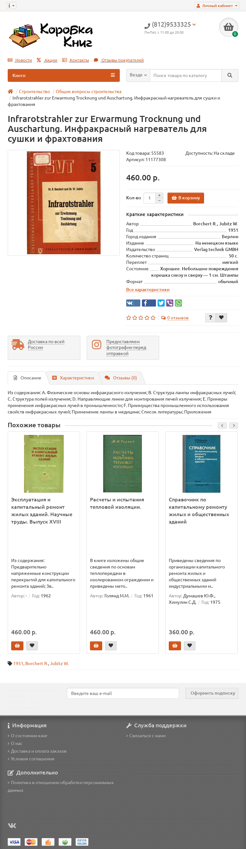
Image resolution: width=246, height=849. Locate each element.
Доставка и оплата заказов (37, 751)
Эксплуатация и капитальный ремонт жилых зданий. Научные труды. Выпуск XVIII (41, 510)
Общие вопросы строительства (88, 91)
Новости (20, 60)
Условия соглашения (31, 758)
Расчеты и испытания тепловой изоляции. (117, 503)
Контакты (75, 60)
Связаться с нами (146, 735)
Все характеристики (148, 289)
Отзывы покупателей (119, 60)
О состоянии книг (28, 735)
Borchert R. (36, 663)
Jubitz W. (59, 663)
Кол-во (133, 197)
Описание (27, 377)
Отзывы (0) (121, 377)
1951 (18, 663)
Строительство (34, 91)
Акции (47, 60)
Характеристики (73, 377)
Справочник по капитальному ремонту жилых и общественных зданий (199, 510)
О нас (15, 743)
